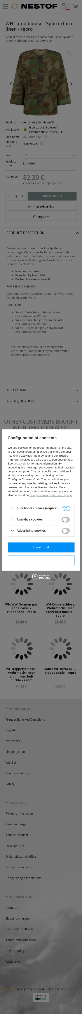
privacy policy (22, 463)
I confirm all (41, 547)
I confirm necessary (41, 560)
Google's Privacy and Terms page (51, 495)
